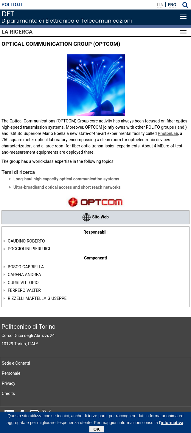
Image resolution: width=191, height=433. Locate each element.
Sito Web (95, 217)
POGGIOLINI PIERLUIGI (29, 248)
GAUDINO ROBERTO (26, 241)
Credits (8, 393)
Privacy (8, 383)
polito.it (12, 4)
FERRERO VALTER (24, 290)
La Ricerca (16, 32)
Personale (11, 373)
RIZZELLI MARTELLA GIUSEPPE (37, 298)
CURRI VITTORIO (23, 282)
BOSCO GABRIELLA (26, 266)
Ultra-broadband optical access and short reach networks (67, 187)
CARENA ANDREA (24, 274)
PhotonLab (168, 133)
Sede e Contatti (16, 363)
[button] (185, 5)
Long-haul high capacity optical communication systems (66, 179)
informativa (172, 423)
